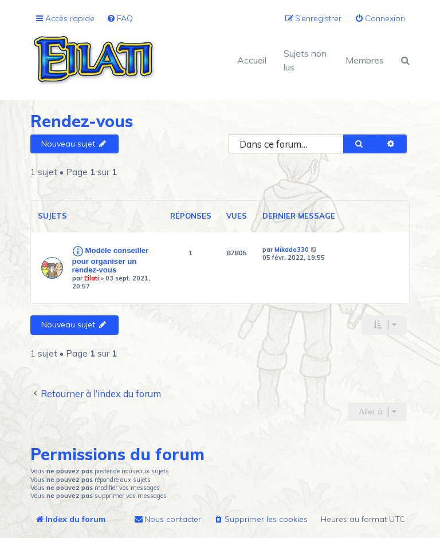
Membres (364, 60)
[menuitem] (120, 18)
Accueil (251, 60)
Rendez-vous (81, 121)
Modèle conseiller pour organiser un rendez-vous (110, 260)
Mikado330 (291, 250)
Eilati (91, 278)
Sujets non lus (305, 60)
